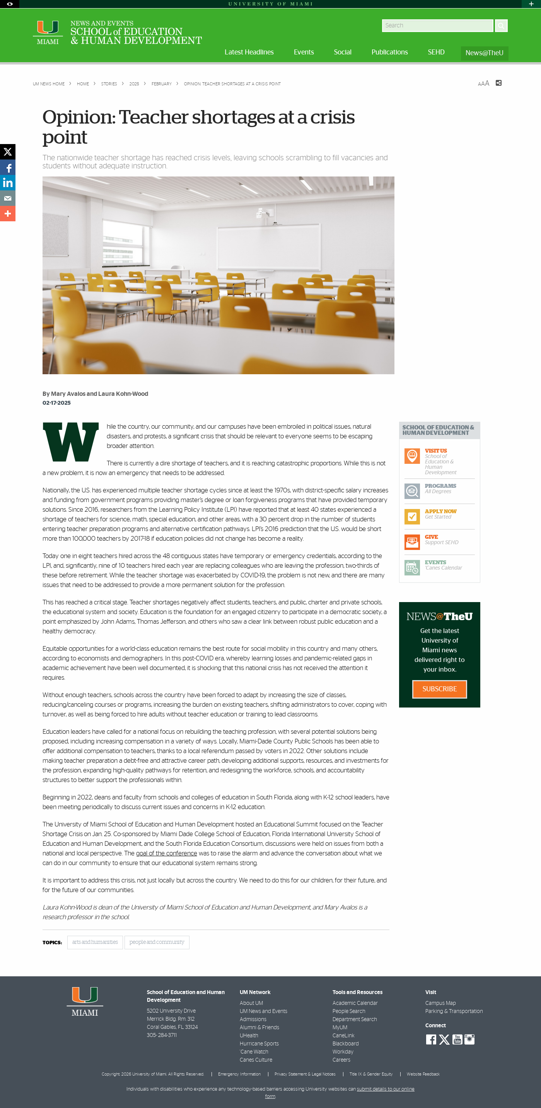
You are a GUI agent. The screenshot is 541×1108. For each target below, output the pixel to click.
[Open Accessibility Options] (9, 4)
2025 (133, 84)
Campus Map (440, 1003)
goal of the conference (166, 853)
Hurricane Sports (259, 1044)
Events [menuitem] (304, 52)
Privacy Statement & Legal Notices (305, 1074)
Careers (341, 1060)
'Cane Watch (254, 1052)
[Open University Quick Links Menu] (531, 4)
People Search (349, 1011)
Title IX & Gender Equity (371, 1074)
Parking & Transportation (454, 1011)
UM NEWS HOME (49, 84)
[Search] (501, 25)
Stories (108, 84)
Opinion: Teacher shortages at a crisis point (232, 84)
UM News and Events (263, 1011)
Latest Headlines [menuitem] (249, 52)
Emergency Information (239, 1074)
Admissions (253, 1019)
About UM (251, 1003)
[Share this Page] (494, 87)
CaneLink (344, 1035)
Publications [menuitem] (390, 52)
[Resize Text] (484, 83)
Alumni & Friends (259, 1027)
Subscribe (440, 689)
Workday (343, 1052)
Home (82, 84)
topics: (52, 942)
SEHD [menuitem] (436, 52)
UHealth (249, 1035)
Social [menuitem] (343, 52)
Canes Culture (256, 1060)
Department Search (355, 1019)
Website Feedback (423, 1074)
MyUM (340, 1027)
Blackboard (346, 1044)
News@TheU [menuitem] (484, 53)
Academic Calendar (355, 1003)
